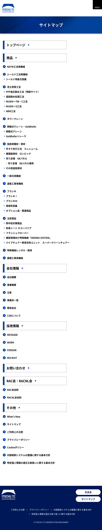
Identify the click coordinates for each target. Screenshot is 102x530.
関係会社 (11, 308)
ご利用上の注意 (15, 432)
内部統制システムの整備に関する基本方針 (28, 455)
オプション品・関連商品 (18, 210)
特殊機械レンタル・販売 (19, 250)
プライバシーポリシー (18, 439)
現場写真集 (11, 205)
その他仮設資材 (14, 168)
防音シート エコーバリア (18, 228)
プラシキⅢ (11, 201)
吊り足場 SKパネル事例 (21, 163)
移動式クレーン (14, 131)
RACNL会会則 (14, 397)
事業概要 (11, 284)
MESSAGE (12, 334)
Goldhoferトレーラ (16, 136)
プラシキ (11, 191)
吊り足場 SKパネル (16, 158)
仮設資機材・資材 (16, 144)
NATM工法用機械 (16, 66)
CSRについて (14, 315)
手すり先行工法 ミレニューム (22, 148)
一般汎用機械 (14, 176)
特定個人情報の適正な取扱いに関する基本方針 (31, 462)
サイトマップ (14, 424)
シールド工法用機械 (17, 74)
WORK (10, 342)
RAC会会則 (12, 389)
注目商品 (11, 218)
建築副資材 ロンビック (18, 153)
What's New (13, 416)
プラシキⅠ (11, 196)
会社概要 (11, 277)
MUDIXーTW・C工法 (17, 101)
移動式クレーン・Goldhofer (21, 126)
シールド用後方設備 (16, 79)
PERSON (11, 350)
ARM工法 (10, 111)
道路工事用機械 (15, 183)
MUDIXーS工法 (14, 106)
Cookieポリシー (15, 447)
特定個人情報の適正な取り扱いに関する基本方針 (53, 513)
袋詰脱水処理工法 (15, 96)
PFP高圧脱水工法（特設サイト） (23, 91)
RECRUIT (12, 357)
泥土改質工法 (14, 87)
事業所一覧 (12, 300)
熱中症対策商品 (14, 223)
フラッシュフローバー (17, 233)
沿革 (9, 292)
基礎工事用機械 (15, 258)
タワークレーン (15, 118)
